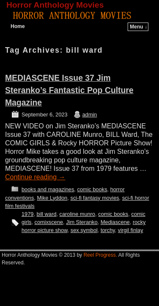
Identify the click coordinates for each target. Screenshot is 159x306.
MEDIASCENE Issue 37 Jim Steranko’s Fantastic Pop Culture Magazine (69, 90)
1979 (27, 214)
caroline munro (77, 214)
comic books (92, 189)
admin (89, 114)
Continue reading (35, 177)
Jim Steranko (82, 222)
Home (18, 26)
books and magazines (48, 189)
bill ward (46, 214)
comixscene (48, 222)
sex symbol (84, 230)
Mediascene (115, 222)
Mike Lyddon (52, 198)
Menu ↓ (138, 27)
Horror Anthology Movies (55, 4)
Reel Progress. (100, 255)
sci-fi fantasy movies (94, 198)
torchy (107, 230)
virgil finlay (130, 230)
